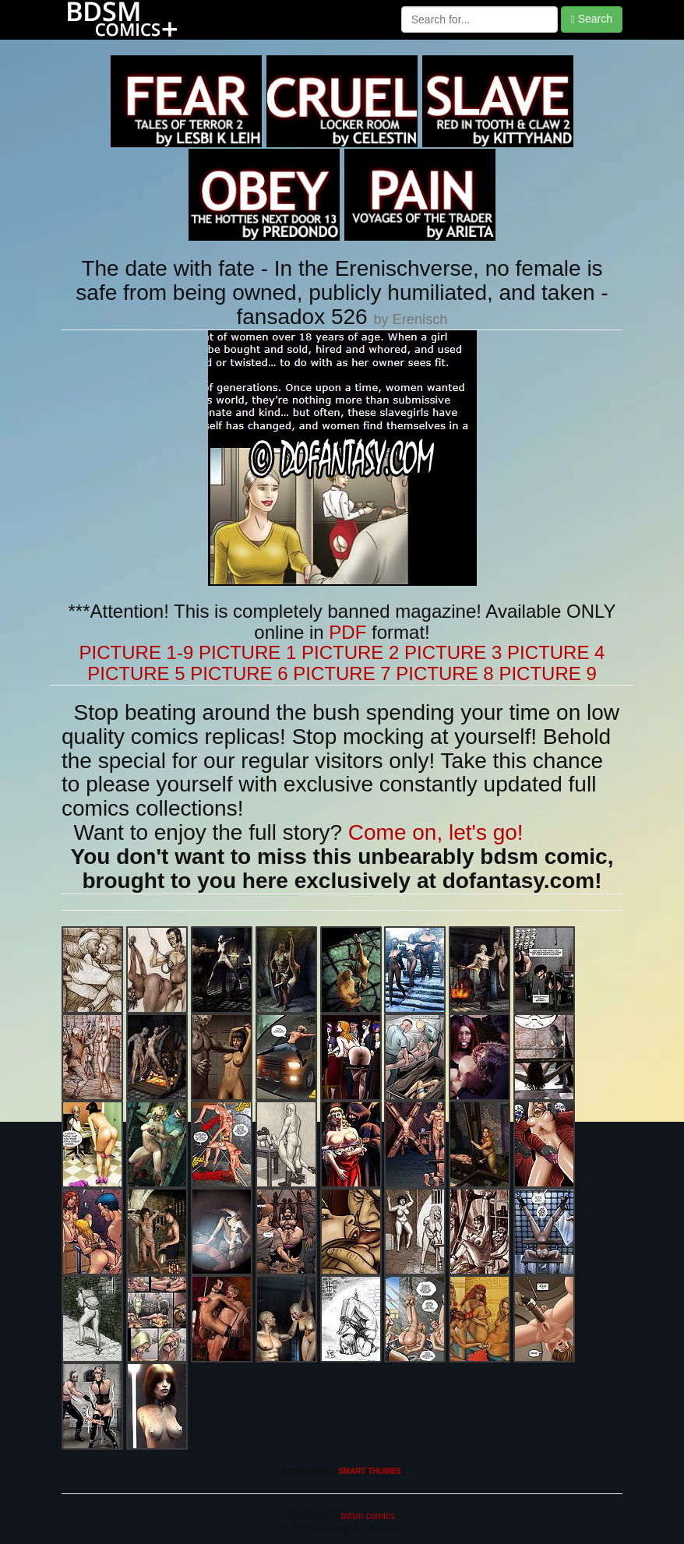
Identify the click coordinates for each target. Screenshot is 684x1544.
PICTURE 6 (238, 673)
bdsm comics (366, 1516)
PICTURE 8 (444, 673)
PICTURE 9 (547, 673)
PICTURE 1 (247, 652)
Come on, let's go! (436, 832)
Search (591, 19)
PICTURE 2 (350, 652)
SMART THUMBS (369, 1471)
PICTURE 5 (136, 673)
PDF (347, 632)
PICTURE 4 (556, 652)
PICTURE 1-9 (136, 652)
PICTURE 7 (341, 673)
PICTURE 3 (453, 652)
